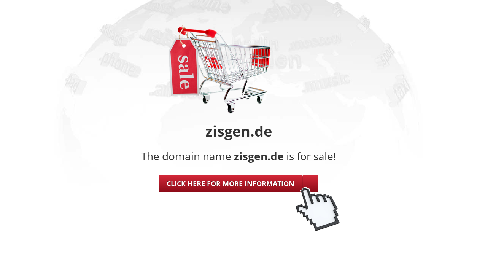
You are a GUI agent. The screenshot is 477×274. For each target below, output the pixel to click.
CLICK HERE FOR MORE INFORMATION (230, 183)
